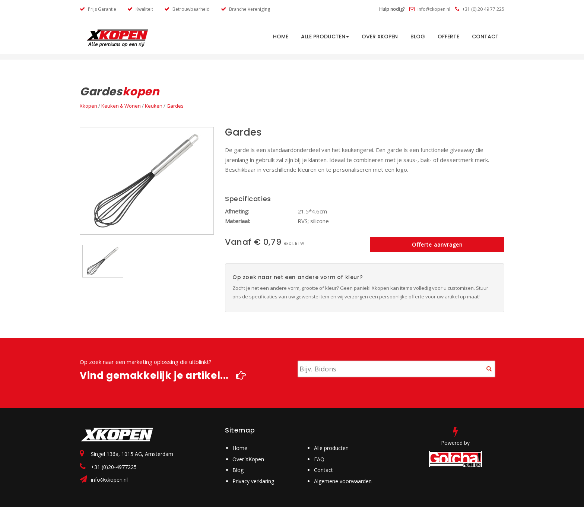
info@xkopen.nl (429, 9)
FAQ (319, 459)
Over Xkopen (380, 36)
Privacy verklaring (253, 481)
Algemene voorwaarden (343, 481)
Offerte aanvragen (437, 244)
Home (239, 447)
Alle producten (325, 36)
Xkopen (88, 105)
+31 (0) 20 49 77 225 (479, 9)
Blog (417, 36)
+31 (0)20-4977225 (114, 466)
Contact (485, 36)
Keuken (153, 105)
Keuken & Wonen (121, 105)
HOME (280, 36)
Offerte (448, 36)
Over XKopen (248, 459)
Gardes (175, 105)
